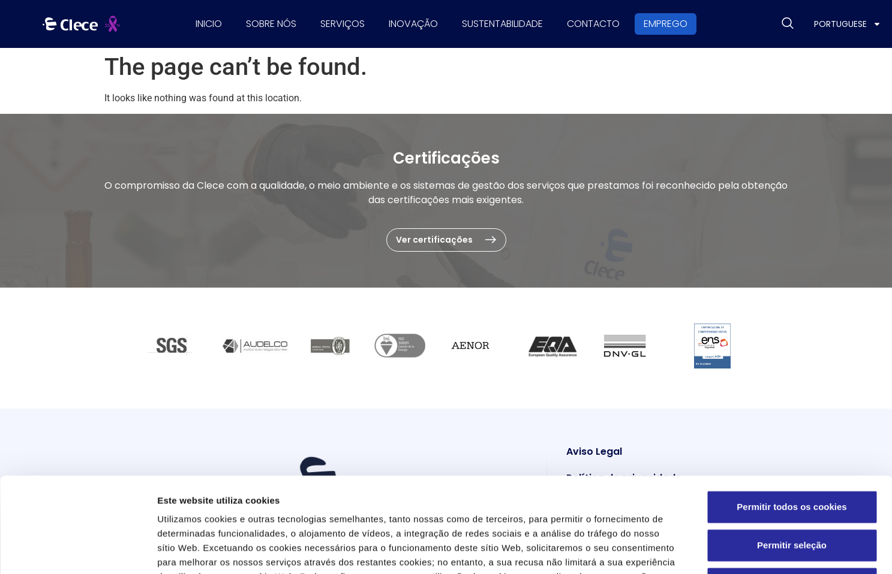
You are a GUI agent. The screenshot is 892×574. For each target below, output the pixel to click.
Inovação (413, 24)
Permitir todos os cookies (791, 417)
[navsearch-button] (788, 24)
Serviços (342, 24)
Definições (645, 550)
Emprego (665, 24)
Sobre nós (271, 24)
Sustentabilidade (502, 24)
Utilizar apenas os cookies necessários (797, 494)
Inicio (209, 24)
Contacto (593, 24)
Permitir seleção (792, 456)
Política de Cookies (480, 502)
